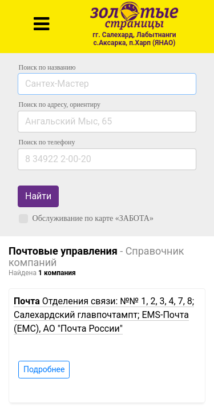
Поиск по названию (47, 67)
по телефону (47, 142)
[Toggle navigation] (41, 24)
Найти (38, 196)
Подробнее (43, 369)
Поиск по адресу (59, 104)
